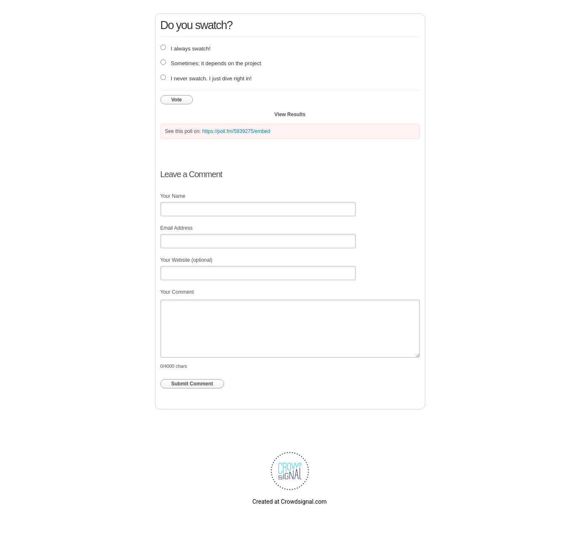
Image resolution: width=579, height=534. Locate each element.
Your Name (173, 196)
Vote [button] (176, 100)
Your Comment (177, 292)
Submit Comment (192, 384)
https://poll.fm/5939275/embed (236, 131)
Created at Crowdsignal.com (289, 501)
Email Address (176, 228)
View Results (290, 114)
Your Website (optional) (186, 260)
